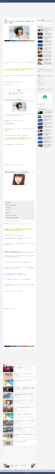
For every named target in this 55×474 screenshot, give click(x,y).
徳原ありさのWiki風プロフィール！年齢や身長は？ (17, 93)
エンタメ (6, 19)
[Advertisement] (19, 10)
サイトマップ (41, 80)
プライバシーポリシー (42, 82)
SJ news (5, 1)
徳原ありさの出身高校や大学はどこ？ (15, 94)
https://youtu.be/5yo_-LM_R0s (9, 123)
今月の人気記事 (41, 84)
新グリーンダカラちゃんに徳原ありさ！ (15, 91)
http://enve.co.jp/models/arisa (13, 217)
